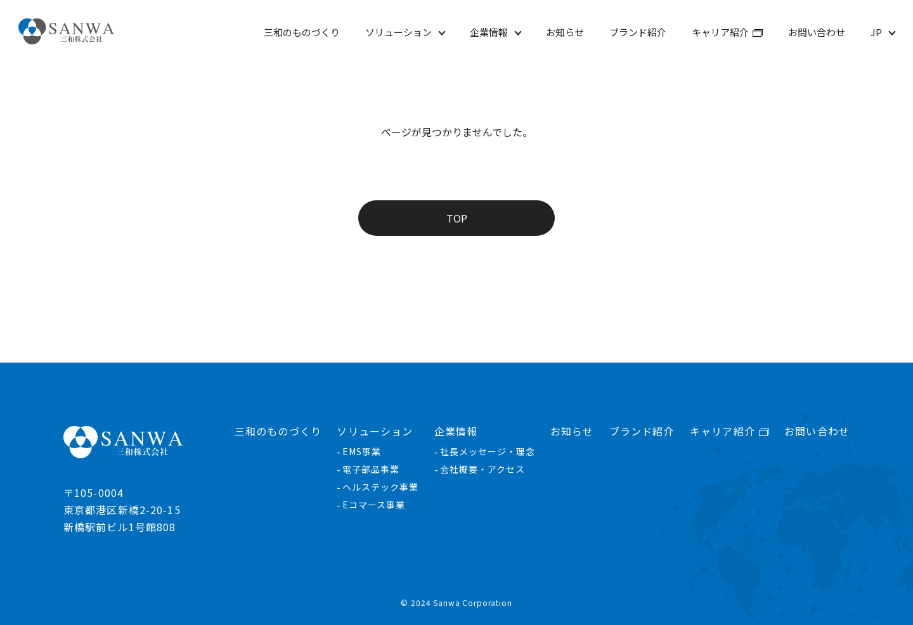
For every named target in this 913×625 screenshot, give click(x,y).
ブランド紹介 (637, 32)
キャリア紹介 (720, 32)
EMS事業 (361, 451)
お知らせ (565, 32)
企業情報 (489, 32)
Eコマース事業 (373, 504)
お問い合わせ (816, 32)
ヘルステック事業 (380, 486)
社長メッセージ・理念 (487, 451)
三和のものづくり (302, 32)
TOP (456, 218)
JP (876, 32)
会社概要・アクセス (482, 469)
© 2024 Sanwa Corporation (456, 603)
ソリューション (398, 32)
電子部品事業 (370, 469)
